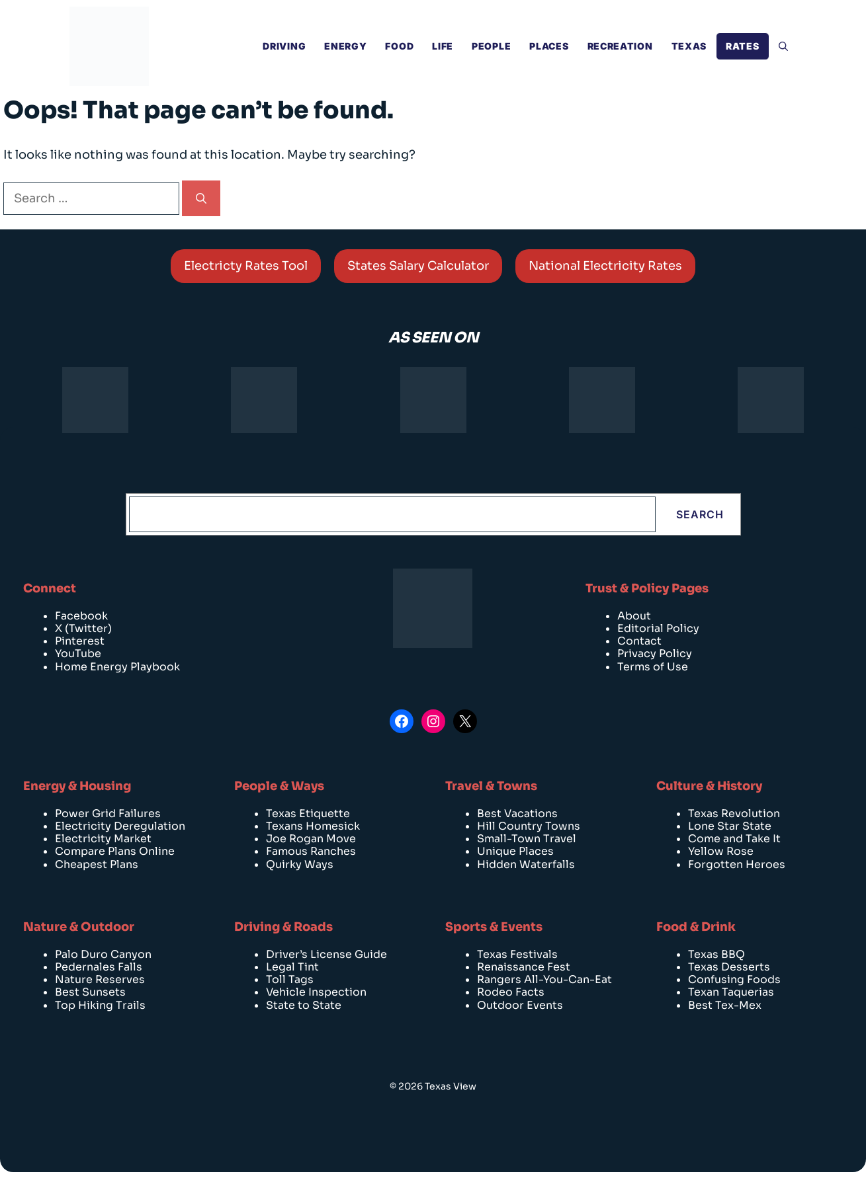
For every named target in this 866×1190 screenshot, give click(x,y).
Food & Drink (696, 927)
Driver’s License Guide (326, 954)
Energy (345, 46)
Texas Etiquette (308, 813)
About (634, 616)
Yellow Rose (721, 851)
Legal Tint (292, 967)
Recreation (620, 46)
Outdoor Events (520, 1005)
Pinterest (80, 641)
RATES (742, 46)
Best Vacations (517, 813)
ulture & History (714, 786)
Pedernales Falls (98, 967)
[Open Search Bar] (783, 46)
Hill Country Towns (528, 826)
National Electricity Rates (605, 265)
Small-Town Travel (526, 839)
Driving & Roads (283, 927)
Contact (639, 641)
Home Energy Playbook (117, 667)
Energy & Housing (77, 786)
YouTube (78, 653)
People (491, 46)
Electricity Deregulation (120, 826)
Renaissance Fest (523, 967)
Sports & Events (493, 927)
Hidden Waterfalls (526, 864)
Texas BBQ (716, 954)
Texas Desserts (729, 967)
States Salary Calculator (418, 265)
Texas (689, 46)
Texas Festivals (517, 954)
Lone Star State (729, 826)
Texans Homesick (313, 826)
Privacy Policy (654, 653)
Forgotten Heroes (736, 864)
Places (548, 46)
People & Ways (279, 786)
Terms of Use (652, 667)
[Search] (201, 198)
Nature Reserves (100, 979)
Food (399, 46)
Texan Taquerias (731, 992)
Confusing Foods (734, 979)
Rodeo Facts (510, 992)
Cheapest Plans (96, 864)
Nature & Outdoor (78, 927)
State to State (303, 1005)
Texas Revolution (734, 813)
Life (442, 46)
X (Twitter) (83, 628)
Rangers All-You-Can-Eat (544, 979)
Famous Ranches (311, 851)
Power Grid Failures (108, 813)
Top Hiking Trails (100, 1005)
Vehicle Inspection (316, 992)
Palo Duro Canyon (103, 954)
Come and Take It (734, 839)
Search (700, 514)
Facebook (81, 616)
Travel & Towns (491, 786)
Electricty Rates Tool (246, 265)
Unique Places (515, 851)
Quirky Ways (299, 864)
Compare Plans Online (115, 851)
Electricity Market (103, 839)
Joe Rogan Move (311, 839)
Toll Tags (290, 979)
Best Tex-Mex (724, 1005)
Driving (284, 46)
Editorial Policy (658, 628)
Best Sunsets (90, 992)
